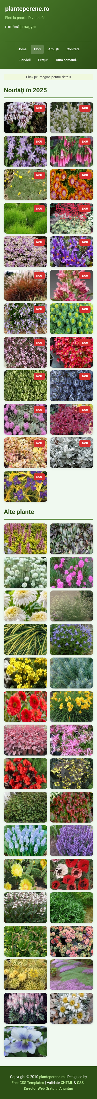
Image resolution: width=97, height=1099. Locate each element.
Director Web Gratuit (40, 1088)
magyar (29, 26)
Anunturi (66, 1088)
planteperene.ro (52, 1077)
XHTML (67, 1083)
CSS (80, 1083)
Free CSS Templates (28, 1083)
